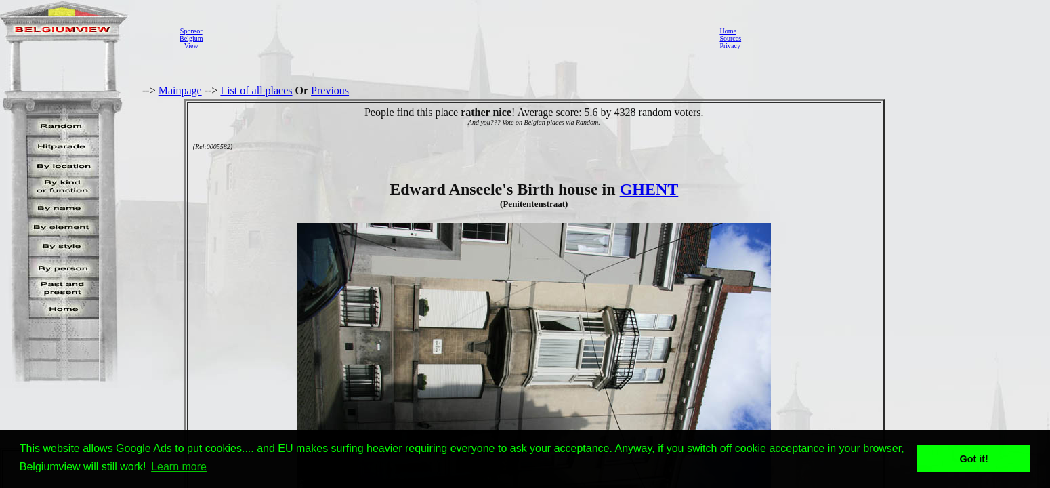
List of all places (256, 90)
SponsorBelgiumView (191, 38)
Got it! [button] (974, 458)
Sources (730, 38)
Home (727, 31)
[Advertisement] (457, 37)
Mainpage (180, 90)
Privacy (729, 45)
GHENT (649, 189)
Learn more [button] (179, 466)
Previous (330, 90)
